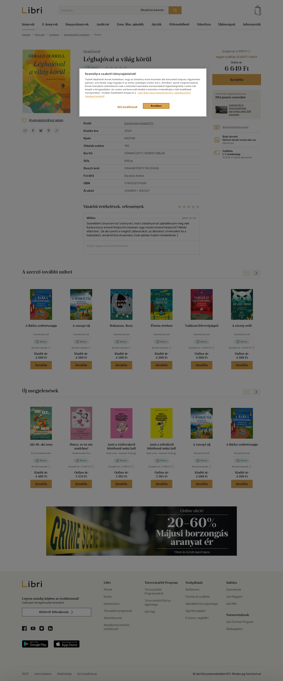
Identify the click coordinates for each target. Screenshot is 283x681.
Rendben (156, 105)
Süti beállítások (127, 106)
